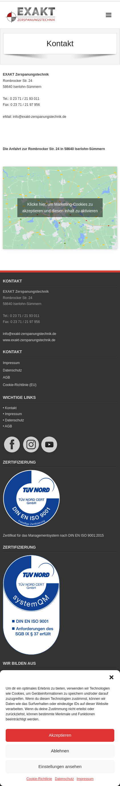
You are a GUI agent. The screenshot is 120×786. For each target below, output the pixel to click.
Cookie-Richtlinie (39, 779)
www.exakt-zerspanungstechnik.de (29, 340)
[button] (111, 677)
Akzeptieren (60, 735)
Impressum (85, 779)
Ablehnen (60, 750)
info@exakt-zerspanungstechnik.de (39, 117)
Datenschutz (64, 779)
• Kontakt (9, 408)
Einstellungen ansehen (60, 766)
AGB (6, 377)
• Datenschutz (13, 420)
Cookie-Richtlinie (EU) (19, 385)
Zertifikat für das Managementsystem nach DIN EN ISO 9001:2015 (53, 536)
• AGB (7, 426)
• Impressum (12, 414)
